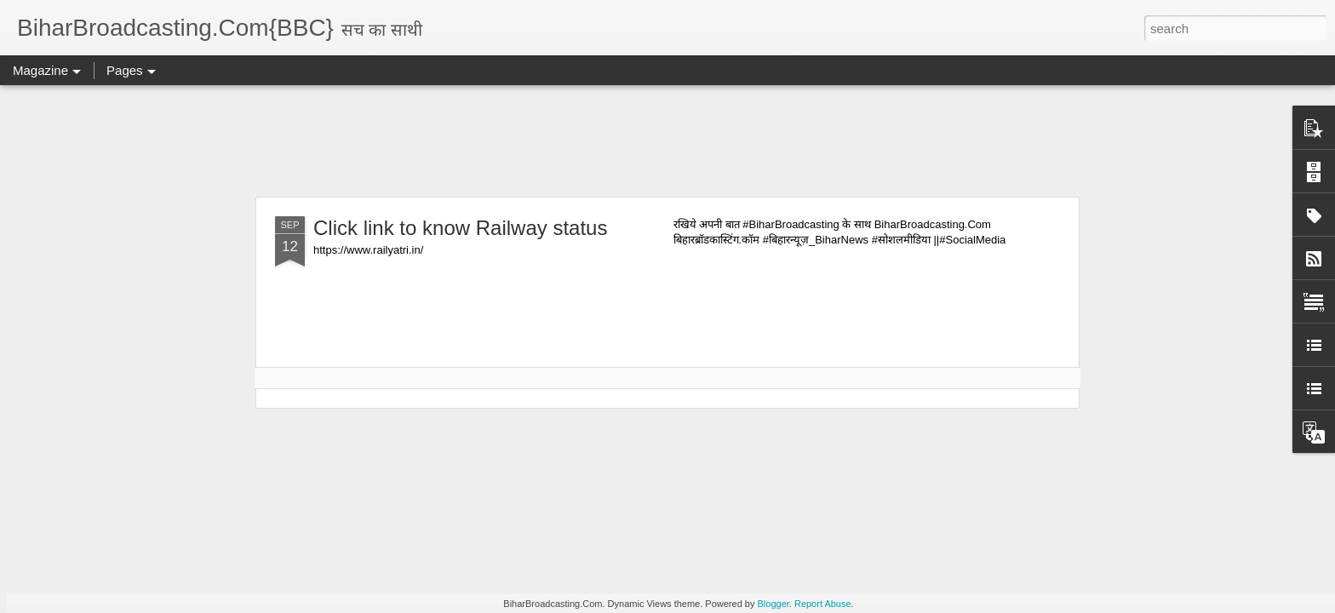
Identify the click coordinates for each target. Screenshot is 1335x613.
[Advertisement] (667, 140)
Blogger (773, 604)
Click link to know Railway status (460, 227)
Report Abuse (822, 604)
